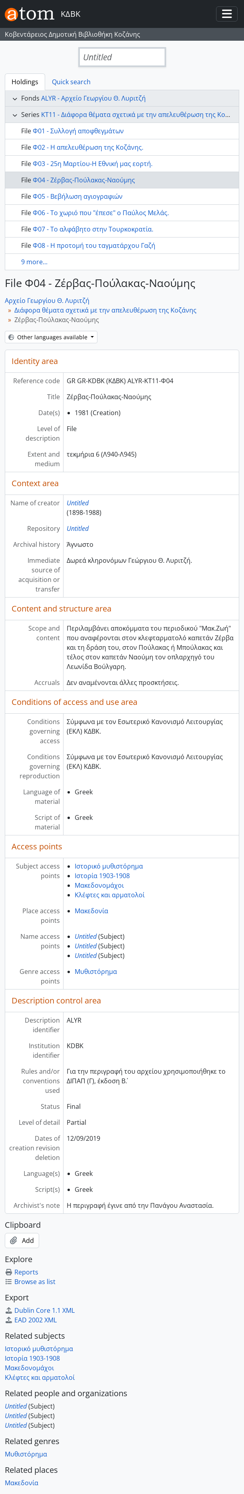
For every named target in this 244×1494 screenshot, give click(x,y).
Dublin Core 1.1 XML (40, 1310)
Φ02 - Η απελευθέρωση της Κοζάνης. (88, 147)
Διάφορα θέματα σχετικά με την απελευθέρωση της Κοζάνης (105, 310)
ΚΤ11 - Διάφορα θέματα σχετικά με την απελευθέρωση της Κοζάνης (142, 114)
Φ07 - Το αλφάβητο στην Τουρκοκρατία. (93, 229)
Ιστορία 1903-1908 (102, 875)
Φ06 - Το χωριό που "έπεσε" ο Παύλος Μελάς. (101, 212)
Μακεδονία (91, 910)
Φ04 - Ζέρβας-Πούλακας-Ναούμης (84, 180)
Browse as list (30, 1281)
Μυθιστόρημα (96, 971)
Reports (21, 1272)
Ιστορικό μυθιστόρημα (109, 866)
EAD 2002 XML (31, 1320)
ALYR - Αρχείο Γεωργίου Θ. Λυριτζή (93, 98)
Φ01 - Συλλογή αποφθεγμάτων (78, 131)
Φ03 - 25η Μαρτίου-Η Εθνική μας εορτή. (93, 163)
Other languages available (48, 337)
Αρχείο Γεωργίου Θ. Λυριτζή (47, 300)
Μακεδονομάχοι (99, 885)
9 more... (34, 261)
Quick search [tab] (71, 81)
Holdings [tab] (25, 81)
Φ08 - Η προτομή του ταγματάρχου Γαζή (94, 245)
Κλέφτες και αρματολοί (110, 894)
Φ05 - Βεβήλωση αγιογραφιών (78, 196)
